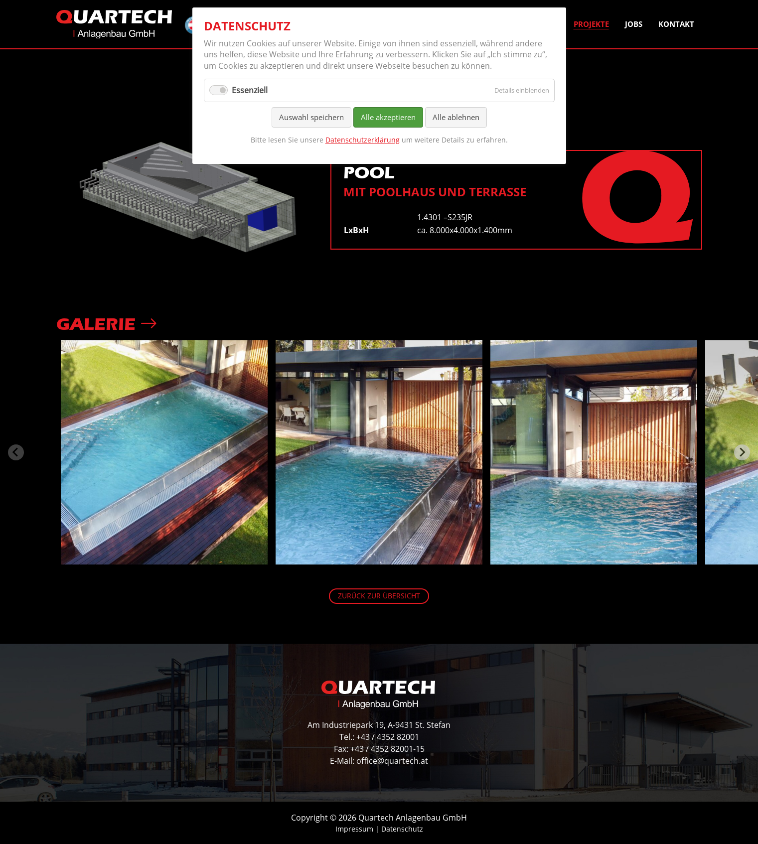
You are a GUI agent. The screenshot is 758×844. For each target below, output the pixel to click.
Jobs (633, 24)
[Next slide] (742, 452)
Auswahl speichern (311, 117)
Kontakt (676, 24)
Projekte (591, 24)
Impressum (354, 829)
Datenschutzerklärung (362, 139)
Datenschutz (402, 829)
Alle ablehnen (456, 117)
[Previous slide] (16, 452)
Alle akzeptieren (388, 117)
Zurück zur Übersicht (379, 595)
